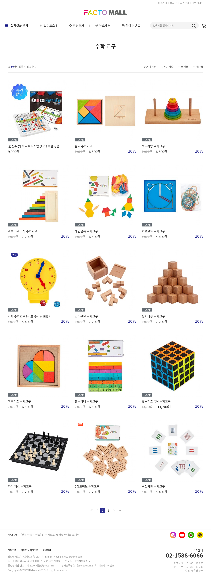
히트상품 (183, 67)
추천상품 (198, 67)
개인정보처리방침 (30, 550)
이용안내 (46, 550)
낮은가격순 (167, 67)
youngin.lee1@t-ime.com (68, 556)
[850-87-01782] (85, 565)
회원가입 (162, 2)
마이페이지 (197, 2)
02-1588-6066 (184, 555)
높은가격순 (149, 67)
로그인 (173, 2)
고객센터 (184, 2)
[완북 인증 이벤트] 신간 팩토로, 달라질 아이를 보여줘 (50, 535)
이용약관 (12, 550)
